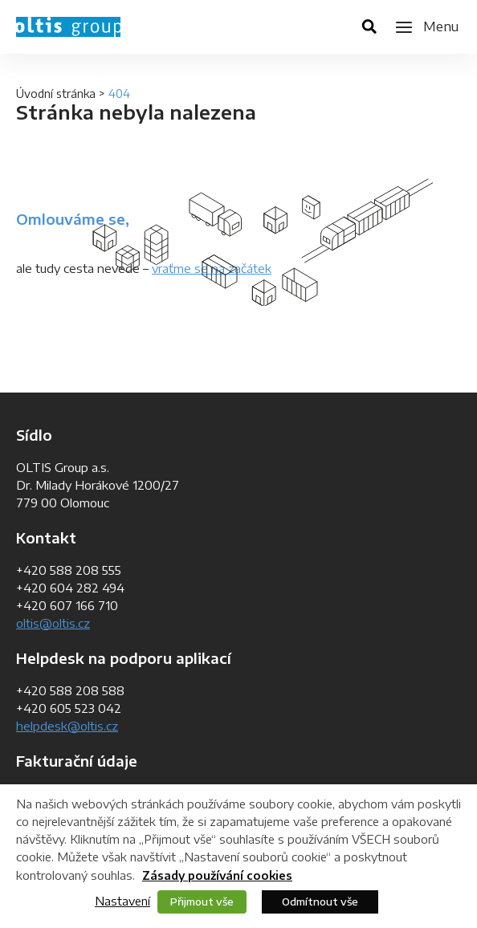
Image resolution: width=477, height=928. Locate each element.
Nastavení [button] (122, 900)
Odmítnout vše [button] (320, 901)
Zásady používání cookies (217, 875)
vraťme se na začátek (211, 268)
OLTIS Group (68, 27)
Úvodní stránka (56, 93)
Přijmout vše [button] (202, 901)
